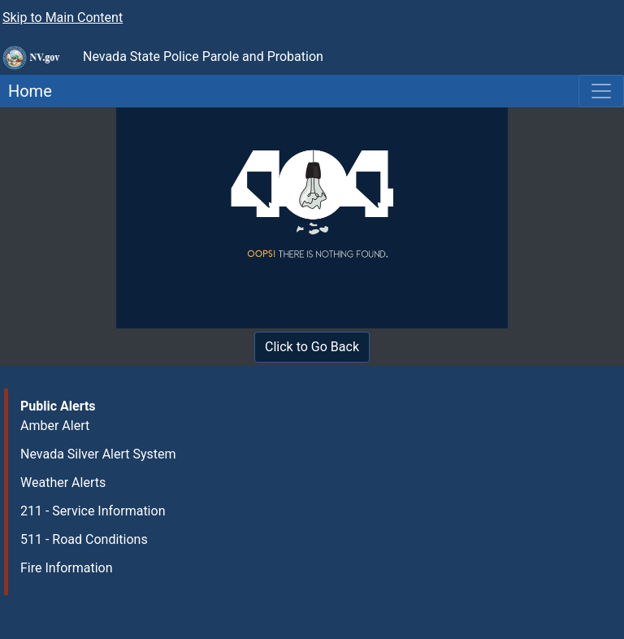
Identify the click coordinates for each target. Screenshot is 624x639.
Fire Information (66, 568)
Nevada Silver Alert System (98, 454)
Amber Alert (54, 425)
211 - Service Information (92, 511)
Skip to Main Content (62, 17)
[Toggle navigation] (601, 91)
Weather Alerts (63, 482)
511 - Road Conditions (84, 539)
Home (26, 91)
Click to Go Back (312, 346)
